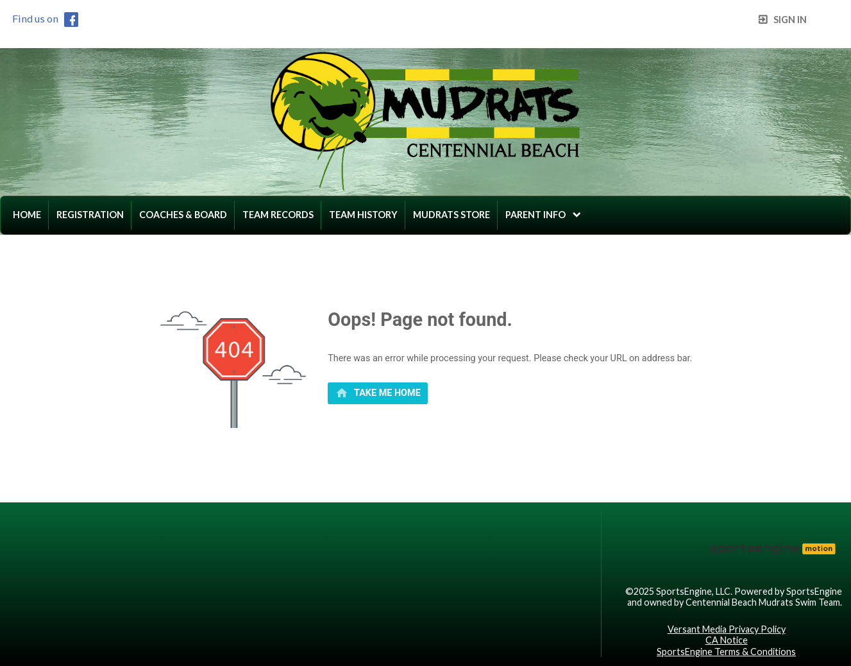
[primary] (378, 393)
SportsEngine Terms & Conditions (726, 651)
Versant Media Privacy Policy (727, 629)
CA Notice (726, 640)
